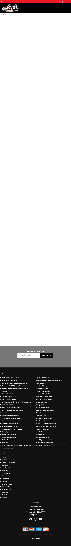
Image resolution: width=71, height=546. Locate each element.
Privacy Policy (6, 487)
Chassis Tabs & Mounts (9, 394)
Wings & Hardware (7, 448)
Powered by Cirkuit (35, 538)
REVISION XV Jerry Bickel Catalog (46, 423)
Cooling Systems (7, 396)
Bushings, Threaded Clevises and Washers (15, 388)
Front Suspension (7, 405)
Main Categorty (40, 413)
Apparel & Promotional (42, 378)
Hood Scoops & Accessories (11, 407)
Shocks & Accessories (9, 434)
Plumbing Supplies (41, 421)
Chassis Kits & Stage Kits (43, 391)
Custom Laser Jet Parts (9, 462)
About (4, 476)
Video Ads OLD (6, 489)
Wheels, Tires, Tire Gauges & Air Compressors (16, 445)
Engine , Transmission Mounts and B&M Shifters (16, 402)
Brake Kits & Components (43, 386)
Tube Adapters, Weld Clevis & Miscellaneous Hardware (52, 440)
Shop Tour (5, 492)
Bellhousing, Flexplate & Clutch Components (49, 380)
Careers (4, 460)
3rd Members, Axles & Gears (10, 378)
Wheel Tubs (5, 442)
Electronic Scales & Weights (44, 399)
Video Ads (5, 470)
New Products (6, 468)
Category (5, 391)
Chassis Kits (5, 478)
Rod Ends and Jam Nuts (43, 429)
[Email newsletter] (29, 355)
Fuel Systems (40, 405)
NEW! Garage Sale (41, 415)
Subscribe (46, 355)
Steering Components (42, 437)
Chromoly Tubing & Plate (43, 394)
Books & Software (41, 383)
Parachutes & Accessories (44, 418)
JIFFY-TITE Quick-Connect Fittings (12, 410)
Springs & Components (9, 437)
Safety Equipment (7, 432)
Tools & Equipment (7, 440)
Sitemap (4, 497)
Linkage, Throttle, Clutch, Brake (45, 410)
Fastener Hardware (41, 402)
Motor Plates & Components (10, 415)
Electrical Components (9, 399)
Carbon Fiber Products (42, 388)
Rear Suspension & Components (12, 429)
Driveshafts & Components (44, 396)
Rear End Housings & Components (46, 426)
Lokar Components (8, 413)
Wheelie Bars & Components (44, 442)
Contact (4, 481)
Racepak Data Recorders (9, 426)
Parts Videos (6, 473)
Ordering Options (7, 484)
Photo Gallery (6, 495)
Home (4, 457)
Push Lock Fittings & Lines (10, 423)
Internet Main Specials (42, 407)
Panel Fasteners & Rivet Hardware (12, 418)
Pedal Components (8, 421)
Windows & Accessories (43, 445)
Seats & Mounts (40, 432)
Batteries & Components (9, 380)
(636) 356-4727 (35, 515)
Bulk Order (5, 465)
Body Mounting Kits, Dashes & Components (15, 383)
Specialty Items (40, 434)
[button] (2, 1)
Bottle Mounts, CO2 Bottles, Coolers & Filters (16, 386)
